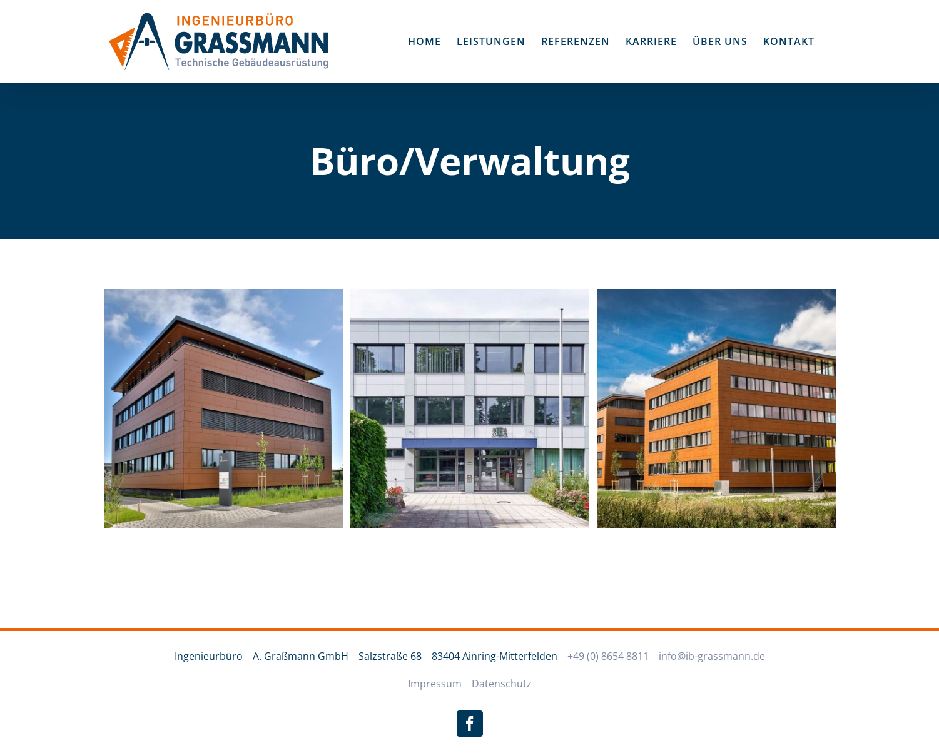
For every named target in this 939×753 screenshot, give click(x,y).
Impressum (435, 683)
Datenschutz (502, 683)
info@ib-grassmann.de (712, 656)
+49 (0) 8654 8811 (608, 656)
